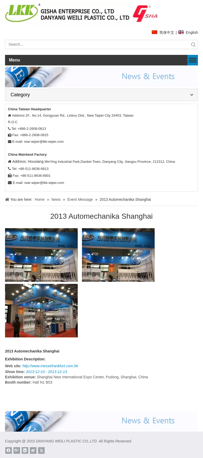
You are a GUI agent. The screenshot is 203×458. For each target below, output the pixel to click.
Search (193, 44)
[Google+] (16, 450)
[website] (82, 13)
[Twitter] (41, 450)
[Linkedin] (25, 450)
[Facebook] (8, 450)
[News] (101, 77)
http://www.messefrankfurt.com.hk (50, 366)
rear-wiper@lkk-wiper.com (44, 142)
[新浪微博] (33, 450)
